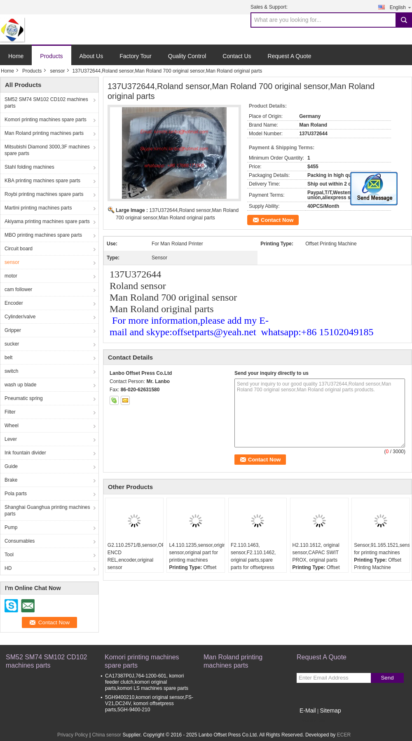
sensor (57, 71)
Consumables (20, 541)
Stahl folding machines (29, 167)
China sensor (106, 735)
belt (8, 357)
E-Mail (308, 710)
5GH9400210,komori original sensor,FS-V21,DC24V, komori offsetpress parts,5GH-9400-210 (149, 703)
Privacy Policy (72, 735)
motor (11, 276)
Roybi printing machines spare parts (44, 194)
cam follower (18, 289)
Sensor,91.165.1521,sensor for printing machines (382, 548)
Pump (11, 527)
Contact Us (236, 56)
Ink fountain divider (25, 453)
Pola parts (16, 493)
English (401, 7)
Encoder (14, 303)
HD (8, 568)
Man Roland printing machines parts (44, 133)
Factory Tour (135, 56)
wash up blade (20, 385)
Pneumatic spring (24, 398)
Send (387, 678)
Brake (11, 480)
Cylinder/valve (20, 317)
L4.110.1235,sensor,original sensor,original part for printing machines (197, 552)
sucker (12, 344)
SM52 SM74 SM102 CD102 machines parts (46, 102)
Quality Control (187, 56)
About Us (91, 56)
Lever (11, 439)
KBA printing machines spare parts (42, 180)
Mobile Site (311, 721)
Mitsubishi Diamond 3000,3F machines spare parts (47, 150)
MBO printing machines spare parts (43, 235)
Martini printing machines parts (38, 208)
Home (15, 56)
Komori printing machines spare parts (46, 119)
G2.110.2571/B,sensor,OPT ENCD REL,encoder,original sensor (135, 556)
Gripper (13, 330)
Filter (10, 412)
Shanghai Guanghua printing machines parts (47, 510)
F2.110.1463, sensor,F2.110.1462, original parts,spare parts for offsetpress (253, 556)
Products (51, 56)
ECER (344, 735)
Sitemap (330, 710)
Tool (9, 555)
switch (11, 371)
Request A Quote (289, 56)
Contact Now (277, 220)
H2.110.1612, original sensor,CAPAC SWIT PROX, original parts (316, 552)
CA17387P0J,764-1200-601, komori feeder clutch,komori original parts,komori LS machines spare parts (146, 682)
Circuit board (19, 249)
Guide (11, 466)
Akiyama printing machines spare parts (47, 221)
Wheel (12, 425)
